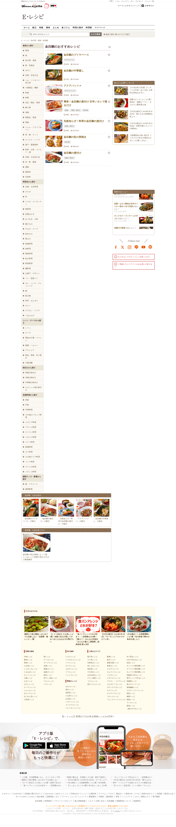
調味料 (28, 172)
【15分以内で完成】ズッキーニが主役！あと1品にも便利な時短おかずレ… (141, 90)
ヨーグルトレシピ (50, 663)
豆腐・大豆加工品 (32, 157)
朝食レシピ (131, 700)
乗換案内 (92, 797)
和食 (27, 400)
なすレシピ (28, 681)
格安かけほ (168, 794)
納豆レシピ (48, 675)
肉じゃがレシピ (93, 666)
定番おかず (29, 214)
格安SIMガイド (148, 794)
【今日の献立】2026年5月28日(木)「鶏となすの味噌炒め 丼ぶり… (141, 113)
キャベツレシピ (30, 675)
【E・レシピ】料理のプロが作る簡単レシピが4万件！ (88, 716)
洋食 (27, 405)
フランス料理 (30, 427)
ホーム (27, 27)
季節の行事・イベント (33, 339)
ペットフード (127, 797)
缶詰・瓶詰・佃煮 (32, 102)
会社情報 (38, 801)
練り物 (28, 107)
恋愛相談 (50, 797)
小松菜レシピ (29, 700)
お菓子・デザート (32, 273)
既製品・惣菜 (30, 117)
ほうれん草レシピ (30, 696)
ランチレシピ (132, 703)
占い (132, 1)
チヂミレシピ (112, 690)
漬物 (27, 112)
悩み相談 (40, 797)
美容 (117, 797)
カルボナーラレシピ (114, 684)
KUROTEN (17, 794)
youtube (143, 247)
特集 (41, 27)
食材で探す (110, 34)
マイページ (100, 27)
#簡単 (66, 110)
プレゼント (139, 1)
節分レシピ (69, 690)
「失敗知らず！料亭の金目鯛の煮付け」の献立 (65, 521)
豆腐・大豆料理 (31, 187)
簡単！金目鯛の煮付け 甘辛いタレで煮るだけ (85, 103)
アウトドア (29, 350)
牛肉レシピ (28, 657)
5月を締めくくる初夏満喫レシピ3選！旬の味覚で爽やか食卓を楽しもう (96, 783)
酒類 (27, 167)
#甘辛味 (85, 110)
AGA (137, 797)
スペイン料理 (30, 432)
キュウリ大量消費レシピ (136, 672)
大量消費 (29, 363)
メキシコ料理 (30, 472)
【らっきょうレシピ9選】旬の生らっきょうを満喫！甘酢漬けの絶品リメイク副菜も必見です (105, 785)
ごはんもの (29, 315)
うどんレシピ (92, 681)
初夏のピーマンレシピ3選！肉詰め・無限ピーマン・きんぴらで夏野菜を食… (141, 102)
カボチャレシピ (71, 669)
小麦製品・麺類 (31, 88)
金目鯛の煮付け (72, 152)
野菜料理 (29, 263)
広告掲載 (110, 801)
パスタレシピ (112, 675)
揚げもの (29, 224)
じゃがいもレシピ (30, 669)
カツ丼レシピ (92, 660)
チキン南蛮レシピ (94, 678)
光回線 (159, 794)
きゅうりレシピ (30, 693)
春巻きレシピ (112, 666)
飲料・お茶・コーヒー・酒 (33, 151)
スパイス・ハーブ (32, 140)
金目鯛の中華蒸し (74, 70)
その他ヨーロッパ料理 (33, 416)
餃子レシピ (111, 660)
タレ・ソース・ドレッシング (33, 284)
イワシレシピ (70, 672)
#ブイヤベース (69, 60)
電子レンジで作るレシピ (136, 678)
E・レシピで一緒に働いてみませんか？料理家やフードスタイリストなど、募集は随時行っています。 (88, 806)
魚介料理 (29, 258)
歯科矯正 (109, 797)
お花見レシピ (70, 699)
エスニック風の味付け (33, 388)
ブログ (111, 794)
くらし (117, 1)
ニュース (83, 797)
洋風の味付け (30, 377)
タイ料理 (29, 452)
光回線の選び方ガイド (33, 794)
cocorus (31, 797)
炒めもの (29, 234)
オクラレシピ (70, 666)
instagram (129, 247)
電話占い (119, 794)
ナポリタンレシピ (113, 678)
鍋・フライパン (31, 484)
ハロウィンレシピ (72, 702)
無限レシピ (131, 696)
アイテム (102, 794)
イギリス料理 (30, 437)
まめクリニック (61, 794)
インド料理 (29, 462)
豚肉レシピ (28, 660)
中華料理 (29, 410)
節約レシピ (131, 693)
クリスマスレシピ (72, 705)
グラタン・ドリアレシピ (116, 681)
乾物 (27, 93)
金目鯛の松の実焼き (75, 137)
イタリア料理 (30, 422)
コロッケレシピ (113, 696)
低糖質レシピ (132, 681)
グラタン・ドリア (32, 310)
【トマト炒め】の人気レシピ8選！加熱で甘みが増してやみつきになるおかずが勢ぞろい (58, 783)
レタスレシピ (70, 657)
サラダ (28, 192)
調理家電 (29, 489)
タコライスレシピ (113, 693)
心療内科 (92, 794)
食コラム (66, 27)
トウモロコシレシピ (73, 660)
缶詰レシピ (131, 663)
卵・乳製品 (29, 65)
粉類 (27, 98)
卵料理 (28, 209)
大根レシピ (28, 678)
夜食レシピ (131, 706)
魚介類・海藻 (30, 60)
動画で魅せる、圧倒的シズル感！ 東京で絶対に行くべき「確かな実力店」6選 (99, 777)
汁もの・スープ (31, 229)
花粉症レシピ (70, 693)
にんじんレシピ (30, 690)
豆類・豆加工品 (31, 75)
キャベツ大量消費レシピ (136, 666)
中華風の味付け (31, 382)
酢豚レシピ (111, 657)
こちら (117, 811)
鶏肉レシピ (28, 663)
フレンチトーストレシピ (116, 700)
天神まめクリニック (78, 794)
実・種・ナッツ (31, 135)
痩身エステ (145, 797)
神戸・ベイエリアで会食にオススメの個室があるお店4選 (136, 783)
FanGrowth (49, 794)
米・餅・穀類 (30, 162)
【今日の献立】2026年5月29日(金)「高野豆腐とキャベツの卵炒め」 (141, 125)
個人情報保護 (79, 801)
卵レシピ (47, 657)
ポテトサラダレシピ (114, 687)
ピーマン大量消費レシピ (136, 669)
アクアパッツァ (72, 85)
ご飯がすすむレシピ (134, 709)
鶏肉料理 (29, 254)
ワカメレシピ (49, 681)
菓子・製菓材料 (31, 145)
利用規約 (48, 801)
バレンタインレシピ (73, 708)
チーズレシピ (49, 660)
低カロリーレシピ (133, 684)
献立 (34, 27)
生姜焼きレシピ (93, 663)
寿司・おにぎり (31, 301)
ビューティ (125, 1)
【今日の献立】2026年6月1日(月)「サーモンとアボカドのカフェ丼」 (95, 780)
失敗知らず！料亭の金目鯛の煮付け (84, 121)
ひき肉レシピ (29, 666)
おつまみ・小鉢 (31, 219)
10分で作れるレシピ (134, 660)
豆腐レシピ (48, 666)
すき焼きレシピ (93, 672)
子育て (111, 1)
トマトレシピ (70, 663)
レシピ (74, 797)
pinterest (150, 247)
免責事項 (137, 801)
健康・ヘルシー (31, 345)
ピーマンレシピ (30, 687)
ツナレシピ (48, 684)
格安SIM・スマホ (133, 794)
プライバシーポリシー (63, 801)
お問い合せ (100, 801)
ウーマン (65, 797)
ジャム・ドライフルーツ (33, 128)
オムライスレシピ (113, 672)
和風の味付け (30, 373)
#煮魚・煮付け (75, 110)
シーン (28, 328)
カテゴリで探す (123, 34)
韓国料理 (29, 447)
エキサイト (149, 6)
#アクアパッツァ (70, 90)
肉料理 (28, 249)
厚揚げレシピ (49, 669)
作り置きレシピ (132, 657)
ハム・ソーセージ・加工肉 (33, 81)
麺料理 (28, 268)
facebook (116, 247)
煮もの (28, 239)
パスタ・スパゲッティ (33, 203)
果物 (27, 122)
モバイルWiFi (21, 797)
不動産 (101, 797)
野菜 (27, 50)
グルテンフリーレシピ (135, 690)
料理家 (89, 27)
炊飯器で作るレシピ (134, 675)
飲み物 (28, 296)
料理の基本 (78, 27)
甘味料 (28, 177)
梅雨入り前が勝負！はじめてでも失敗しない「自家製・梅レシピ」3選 (50, 780)
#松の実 (67, 142)
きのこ (28, 70)
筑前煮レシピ (92, 669)
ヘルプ (90, 801)
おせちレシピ (70, 686)
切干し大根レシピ (50, 678)
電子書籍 (156, 797)
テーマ (28, 333)
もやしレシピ (29, 684)
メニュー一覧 (149, 1)
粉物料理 (29, 244)
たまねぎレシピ (30, 672)
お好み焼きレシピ (94, 675)
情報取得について (123, 801)
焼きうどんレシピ (94, 684)
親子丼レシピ (92, 657)
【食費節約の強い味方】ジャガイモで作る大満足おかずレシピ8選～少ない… (140, 137)
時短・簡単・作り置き (33, 356)
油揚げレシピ (49, 672)
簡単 (48, 27)
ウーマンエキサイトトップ (129, 6)
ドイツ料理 (29, 442)
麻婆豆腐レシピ (113, 663)
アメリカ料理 (30, 467)
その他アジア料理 (32, 457)
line (136, 247)
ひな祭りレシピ (71, 696)
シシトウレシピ (71, 675)
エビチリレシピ (113, 669)
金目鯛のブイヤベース (76, 54)
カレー (28, 306)
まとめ (56, 27)
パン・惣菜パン (31, 278)
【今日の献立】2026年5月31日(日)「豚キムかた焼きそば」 (137, 780)
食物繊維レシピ (132, 687)
